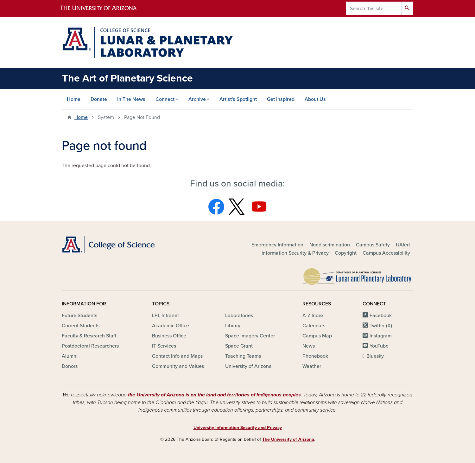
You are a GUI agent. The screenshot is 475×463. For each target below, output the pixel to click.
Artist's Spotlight (238, 99)
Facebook (381, 315)
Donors (70, 366)
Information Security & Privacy (295, 253)
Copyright (346, 253)
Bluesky (375, 356)
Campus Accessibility (386, 253)
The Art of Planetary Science (127, 78)
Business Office (169, 336)
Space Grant (239, 346)
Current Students (80, 326)
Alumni (70, 356)
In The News (131, 99)
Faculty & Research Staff (89, 336)
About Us (315, 99)
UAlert (403, 245)
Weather (311, 366)
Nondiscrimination (329, 245)
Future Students (79, 315)
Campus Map (317, 336)
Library (232, 326)
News (308, 346)
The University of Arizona (288, 439)
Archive (197, 99)
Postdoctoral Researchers (90, 346)
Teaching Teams (243, 356)
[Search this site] (374, 8)
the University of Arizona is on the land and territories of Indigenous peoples (214, 395)
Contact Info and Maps (177, 356)
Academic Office (170, 326)
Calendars (313, 326)
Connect (164, 99)
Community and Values (178, 366)
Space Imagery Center (250, 336)
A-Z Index (313, 315)
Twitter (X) (381, 326)
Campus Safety (373, 245)
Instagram (381, 336)
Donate (99, 99)
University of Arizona (248, 366)
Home (73, 99)
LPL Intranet (165, 315)
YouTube (379, 346)
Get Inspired (280, 99)
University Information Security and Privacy (237, 427)
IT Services (164, 346)
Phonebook (315, 356)
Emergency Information (277, 245)
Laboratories (239, 315)
